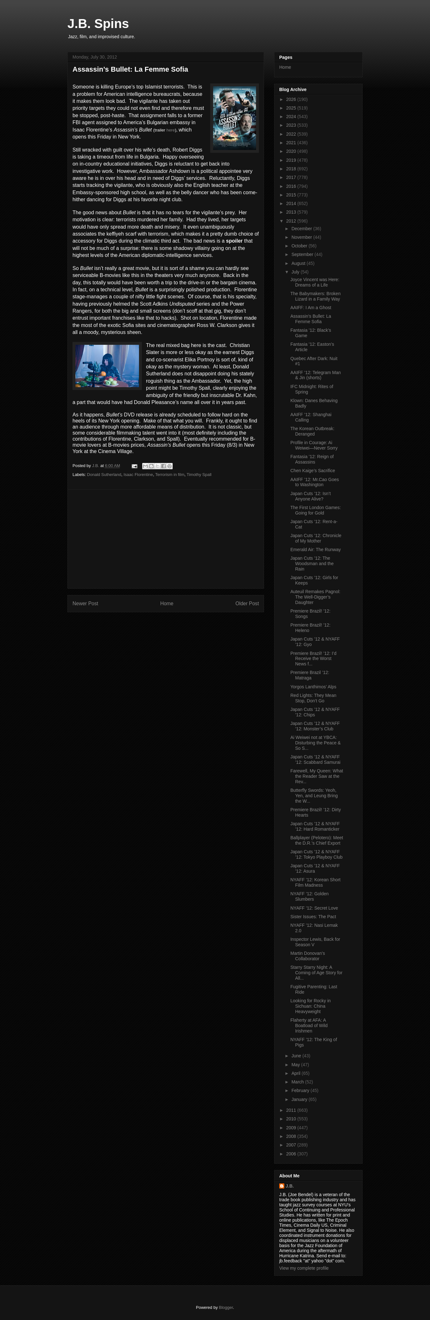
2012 (291, 221)
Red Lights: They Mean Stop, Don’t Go (313, 698)
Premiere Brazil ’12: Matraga (309, 675)
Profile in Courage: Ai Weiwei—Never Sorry (314, 445)
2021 (291, 142)
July (296, 271)
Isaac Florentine (138, 474)
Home (167, 603)
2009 (291, 1127)
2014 (291, 203)
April (296, 1073)
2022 (291, 134)
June (296, 1055)
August (298, 263)
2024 (291, 116)
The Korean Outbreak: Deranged (312, 431)
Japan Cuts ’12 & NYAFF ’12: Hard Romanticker (315, 826)
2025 (291, 107)
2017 (291, 177)
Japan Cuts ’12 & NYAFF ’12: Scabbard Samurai (315, 759)
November (302, 237)
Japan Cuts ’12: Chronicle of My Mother (315, 538)
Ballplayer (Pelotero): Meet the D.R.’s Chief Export (316, 840)
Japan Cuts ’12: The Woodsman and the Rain (312, 563)
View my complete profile (304, 1268)
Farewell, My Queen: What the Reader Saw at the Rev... (316, 776)
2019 (291, 160)
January (300, 1099)
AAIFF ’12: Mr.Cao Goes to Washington (314, 482)
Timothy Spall (199, 474)
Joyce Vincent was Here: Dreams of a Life (314, 282)
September (302, 254)
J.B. (290, 1186)
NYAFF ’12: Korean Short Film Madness (315, 882)
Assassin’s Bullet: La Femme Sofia (310, 319)
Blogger (226, 1307)
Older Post (247, 603)
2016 (291, 186)
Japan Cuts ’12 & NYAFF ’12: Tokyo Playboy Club (316, 854)
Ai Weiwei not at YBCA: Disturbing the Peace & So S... (315, 743)
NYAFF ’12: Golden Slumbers (309, 896)
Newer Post (85, 603)
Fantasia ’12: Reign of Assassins (312, 459)
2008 (291, 1136)
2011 (291, 1110)
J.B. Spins (98, 24)
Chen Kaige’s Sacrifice (312, 470)
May (296, 1064)
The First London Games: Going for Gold (315, 510)
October (300, 245)
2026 (291, 99)
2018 (291, 168)
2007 (291, 1144)
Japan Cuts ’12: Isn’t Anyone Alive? (310, 496)
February (300, 1090)
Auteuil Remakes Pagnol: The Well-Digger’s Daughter (315, 597)
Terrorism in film (169, 474)
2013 (291, 212)
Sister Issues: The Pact (313, 916)
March (298, 1081)
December (302, 228)
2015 (291, 194)
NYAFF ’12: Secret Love (314, 908)
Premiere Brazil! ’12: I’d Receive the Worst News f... (313, 659)
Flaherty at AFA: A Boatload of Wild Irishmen (309, 1025)
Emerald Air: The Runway (315, 549)
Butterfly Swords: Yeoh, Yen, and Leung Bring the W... (314, 796)
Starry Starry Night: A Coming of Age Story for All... (316, 973)
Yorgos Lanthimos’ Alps (313, 686)
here (170, 130)
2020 (291, 151)
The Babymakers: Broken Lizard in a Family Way (315, 296)
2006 (291, 1153)
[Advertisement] (166, 539)
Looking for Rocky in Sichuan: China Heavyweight (310, 1006)
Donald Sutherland (104, 474)
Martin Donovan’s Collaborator (307, 956)
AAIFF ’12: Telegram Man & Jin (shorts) (315, 375)
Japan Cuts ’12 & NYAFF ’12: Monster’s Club (315, 726)
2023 (291, 125)
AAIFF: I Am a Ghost (310, 307)
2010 (291, 1118)
